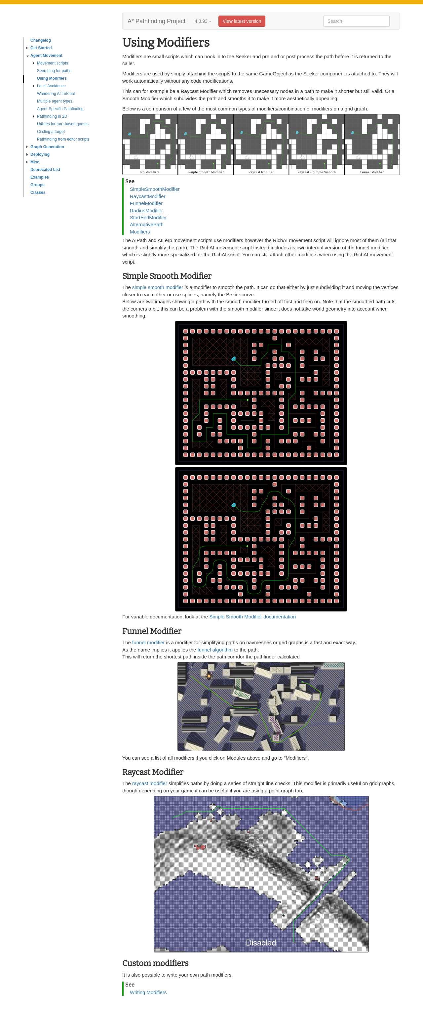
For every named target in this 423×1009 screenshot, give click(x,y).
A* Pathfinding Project (156, 21)
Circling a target (51, 131)
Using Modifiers (52, 78)
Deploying (38, 154)
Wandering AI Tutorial (56, 93)
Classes (37, 192)
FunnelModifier (146, 203)
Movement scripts (50, 63)
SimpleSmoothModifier (155, 189)
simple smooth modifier (157, 287)
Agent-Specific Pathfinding (60, 108)
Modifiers (140, 231)
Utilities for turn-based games (63, 124)
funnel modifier (149, 642)
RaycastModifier (148, 196)
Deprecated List (45, 169)
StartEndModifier (148, 217)
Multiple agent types (54, 101)
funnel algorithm (215, 649)
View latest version (242, 21)
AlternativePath (147, 224)
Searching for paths (54, 70)
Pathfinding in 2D (50, 116)
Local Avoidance (49, 86)
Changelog (40, 40)
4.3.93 (203, 21)
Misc (32, 162)
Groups (37, 185)
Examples (39, 177)
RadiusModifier (146, 210)
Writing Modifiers (148, 992)
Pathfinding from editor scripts (63, 139)
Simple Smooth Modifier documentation (252, 616)
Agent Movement (44, 55)
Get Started (39, 48)
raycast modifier (149, 783)
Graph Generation (45, 147)
